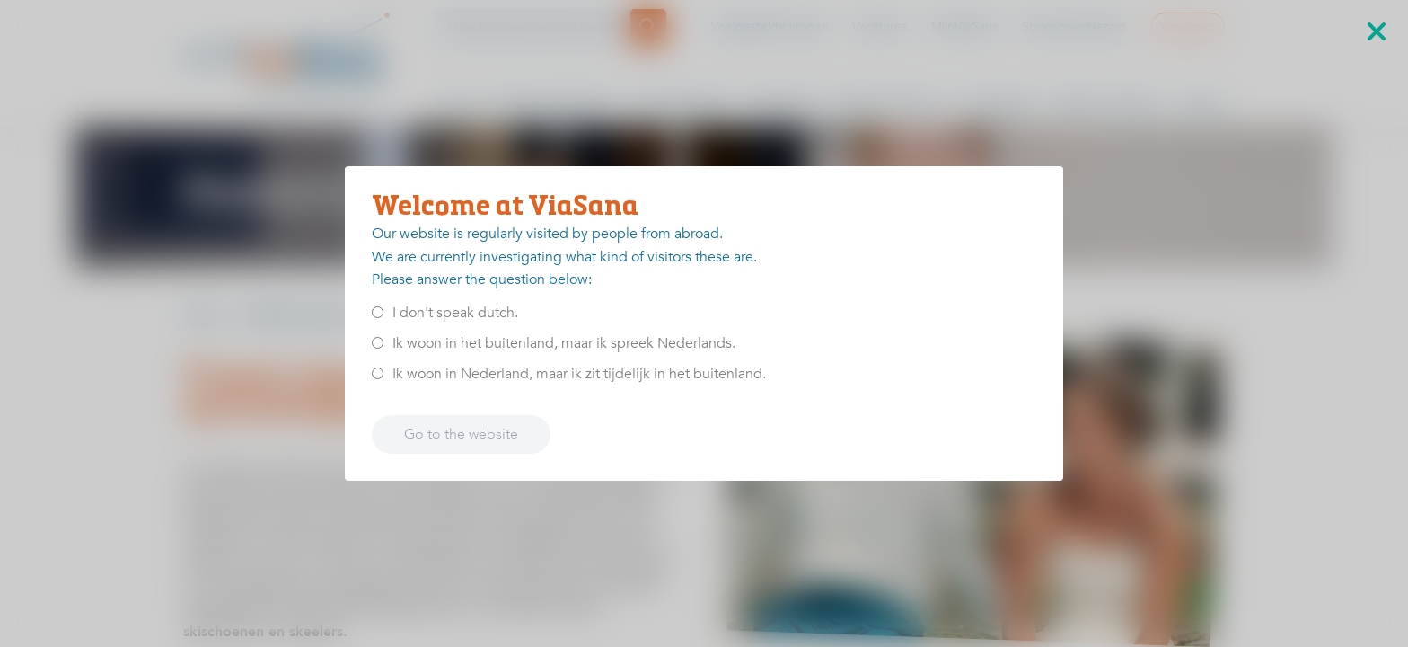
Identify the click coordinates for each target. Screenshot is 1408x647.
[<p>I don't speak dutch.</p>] (377, 312)
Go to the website (461, 434)
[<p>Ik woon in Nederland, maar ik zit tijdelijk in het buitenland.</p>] (377, 373)
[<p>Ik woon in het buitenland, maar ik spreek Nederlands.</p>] (377, 343)
